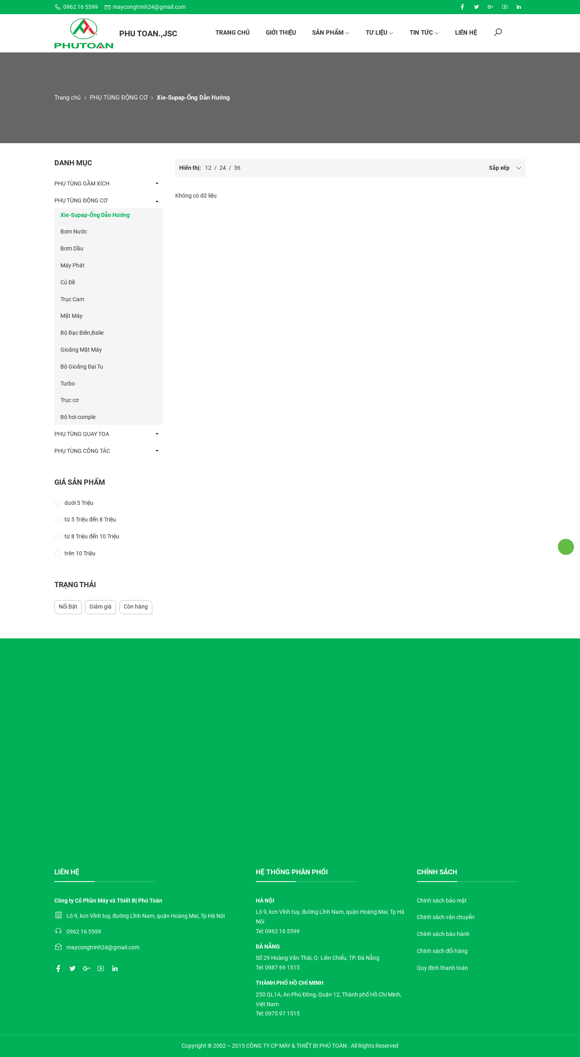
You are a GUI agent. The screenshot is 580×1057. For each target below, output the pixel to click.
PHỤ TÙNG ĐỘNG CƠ (118, 97)
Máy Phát (72, 265)
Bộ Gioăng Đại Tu (81, 366)
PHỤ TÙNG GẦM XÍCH (82, 183)
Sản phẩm (331, 32)
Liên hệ (466, 32)
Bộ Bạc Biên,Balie (82, 332)
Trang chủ (232, 32)
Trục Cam (72, 299)
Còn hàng (136, 606)
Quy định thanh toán (442, 968)
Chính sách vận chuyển (445, 917)
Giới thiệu (281, 32)
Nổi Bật (68, 606)
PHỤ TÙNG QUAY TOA (81, 434)
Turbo (67, 383)
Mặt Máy (71, 316)
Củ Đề (67, 282)
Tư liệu (380, 32)
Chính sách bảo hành (443, 934)
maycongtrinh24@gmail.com (145, 7)
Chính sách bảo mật (442, 900)
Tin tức (424, 32)
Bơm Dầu (71, 248)
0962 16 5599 (76, 7)
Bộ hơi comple (77, 417)
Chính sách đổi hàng (442, 951)
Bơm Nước (73, 231)
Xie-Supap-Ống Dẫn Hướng (95, 215)
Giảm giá (100, 606)
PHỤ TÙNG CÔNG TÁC (82, 451)
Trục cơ (69, 400)
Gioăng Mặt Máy (81, 349)
